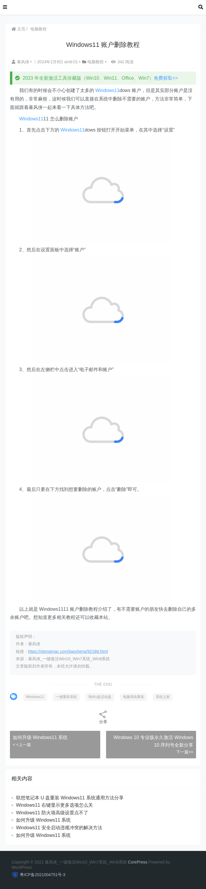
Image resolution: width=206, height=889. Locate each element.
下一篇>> (184, 752)
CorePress (137, 862)
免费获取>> (166, 78)
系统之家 (163, 697)
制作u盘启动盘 (100, 697)
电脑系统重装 (133, 697)
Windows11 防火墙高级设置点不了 (52, 812)
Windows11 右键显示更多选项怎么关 (54, 805)
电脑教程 (38, 29)
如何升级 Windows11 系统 (40, 737)
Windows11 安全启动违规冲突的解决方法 (59, 827)
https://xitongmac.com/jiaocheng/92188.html (68, 651)
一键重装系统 (66, 697)
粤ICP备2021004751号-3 (42, 874)
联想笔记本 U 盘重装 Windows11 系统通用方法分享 (70, 797)
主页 (18, 29)
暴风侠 (21, 61)
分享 (103, 717)
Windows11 (107, 90)
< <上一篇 (22, 744)
